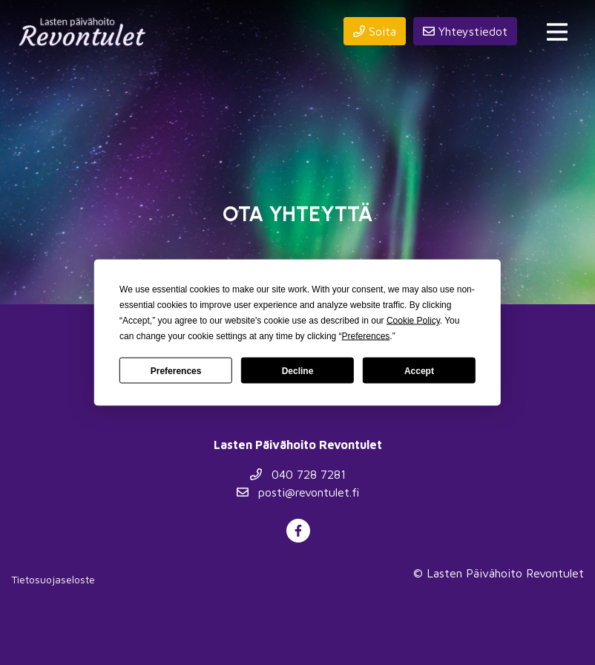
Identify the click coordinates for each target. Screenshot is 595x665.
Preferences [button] (366, 336)
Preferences (176, 370)
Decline (298, 370)
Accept (419, 370)
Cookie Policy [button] (413, 320)
